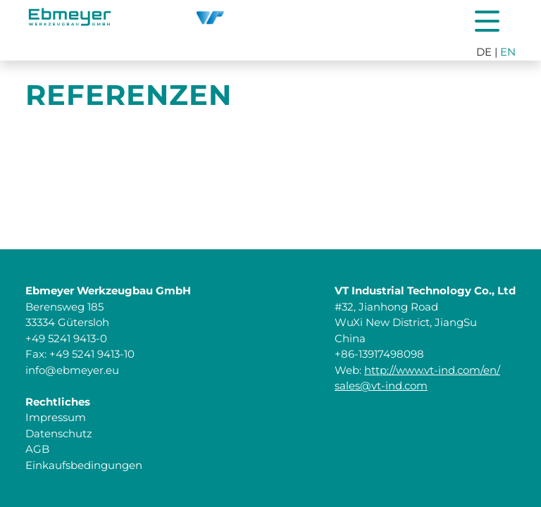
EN (508, 51)
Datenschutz (58, 433)
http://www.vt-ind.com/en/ (432, 370)
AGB (37, 449)
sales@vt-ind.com (381, 385)
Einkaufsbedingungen (83, 465)
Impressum (55, 417)
